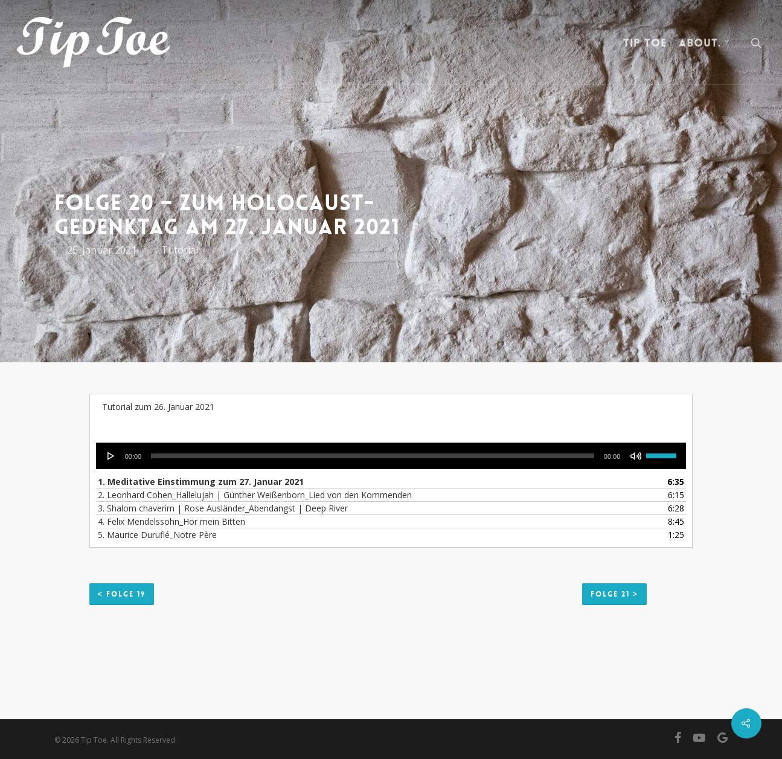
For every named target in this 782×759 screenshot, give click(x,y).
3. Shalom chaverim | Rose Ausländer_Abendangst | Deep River (223, 508)
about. (705, 42)
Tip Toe (645, 42)
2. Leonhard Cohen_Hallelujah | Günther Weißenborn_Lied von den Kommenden (255, 495)
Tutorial (179, 250)
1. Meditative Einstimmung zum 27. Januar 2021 (201, 481)
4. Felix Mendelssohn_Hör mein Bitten (171, 521)
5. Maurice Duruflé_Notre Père (157, 534)
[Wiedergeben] (111, 456)
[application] (391, 456)
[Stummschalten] (635, 456)
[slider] (372, 455)
